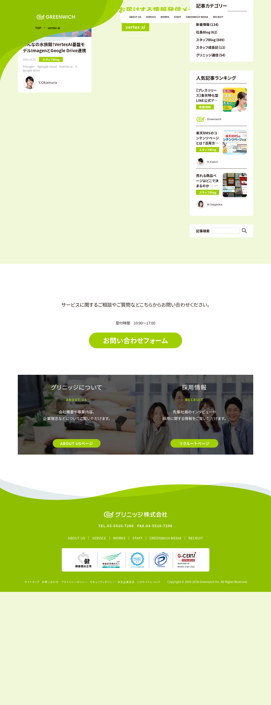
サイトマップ (32, 695)
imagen (30, 165)
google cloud (48, 165)
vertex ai (67, 165)
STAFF (177, 16)
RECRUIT (218, 16)
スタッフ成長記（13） (211, 146)
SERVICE (151, 16)
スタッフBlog (50, 159)
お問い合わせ (50, 695)
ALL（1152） (205, 116)
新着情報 (205, 206)
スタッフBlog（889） (210, 139)
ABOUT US (135, 16)
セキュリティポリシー (102, 695)
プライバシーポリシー (74, 695)
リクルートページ (194, 556)
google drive (31, 169)
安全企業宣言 (126, 695)
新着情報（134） (207, 123)
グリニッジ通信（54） (211, 154)
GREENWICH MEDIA (197, 16)
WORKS (165, 16)
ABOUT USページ (76, 556)
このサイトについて (148, 695)
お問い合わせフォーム (135, 453)
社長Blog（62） (207, 131)
